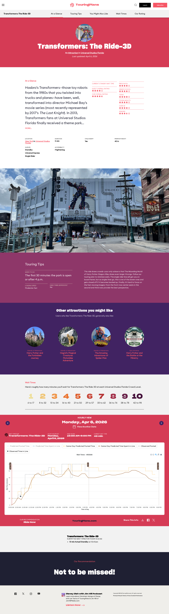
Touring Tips (76, 13)
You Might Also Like (99, 13)
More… (28, 128)
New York (29, 141)
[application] (84, 482)
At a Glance (56, 13)
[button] (151, 454)
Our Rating (140, 13)
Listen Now (76, 605)
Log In (145, 5)
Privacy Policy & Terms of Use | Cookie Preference (127, 595)
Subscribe (160, 5)
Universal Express (32, 153)
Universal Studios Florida (92, 53)
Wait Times (121, 13)
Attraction (73, 53)
